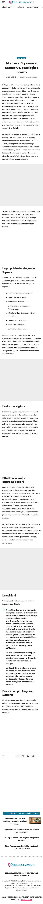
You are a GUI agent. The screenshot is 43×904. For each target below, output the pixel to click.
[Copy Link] (33, 756)
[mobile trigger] (4, 2)
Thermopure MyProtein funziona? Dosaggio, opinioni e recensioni (15, 821)
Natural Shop (21, 58)
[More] (38, 756)
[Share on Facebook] (17, 756)
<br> (21, 245)
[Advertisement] (21, 32)
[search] (39, 2)
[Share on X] (23, 756)
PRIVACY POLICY (26, 900)
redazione (12, 77)
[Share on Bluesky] (28, 756)
